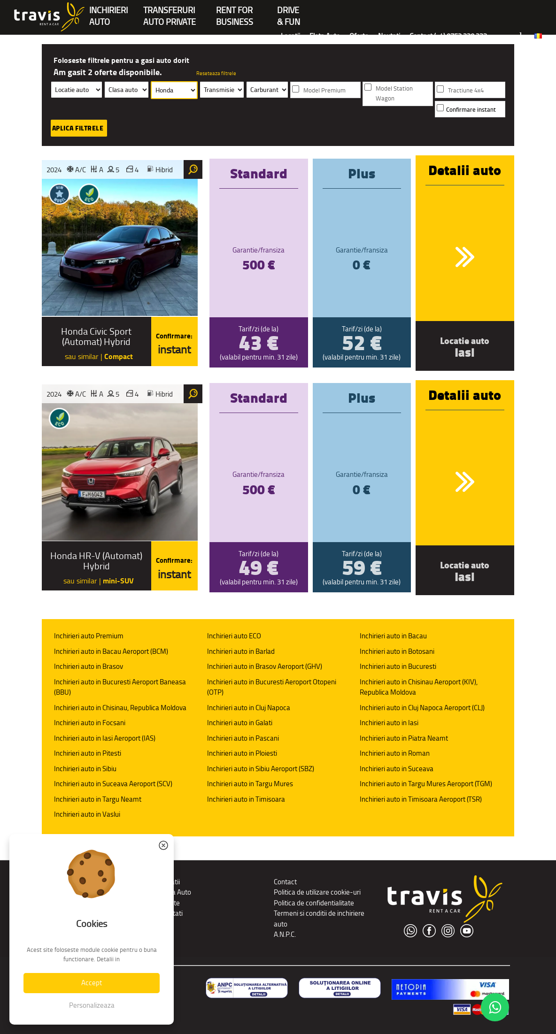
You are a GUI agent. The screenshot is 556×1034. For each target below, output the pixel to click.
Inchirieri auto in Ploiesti (242, 753)
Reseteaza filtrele (216, 73)
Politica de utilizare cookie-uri (317, 892)
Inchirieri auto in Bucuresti (398, 666)
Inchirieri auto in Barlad (241, 651)
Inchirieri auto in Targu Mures (250, 783)
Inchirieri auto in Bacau (393, 636)
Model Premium (324, 90)
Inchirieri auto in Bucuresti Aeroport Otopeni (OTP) (271, 687)
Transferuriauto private (169, 11)
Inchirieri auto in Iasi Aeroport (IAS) (104, 738)
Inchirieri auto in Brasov (88, 666)
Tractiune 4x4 (466, 90)
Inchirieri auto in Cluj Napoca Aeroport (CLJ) (422, 707)
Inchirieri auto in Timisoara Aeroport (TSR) (421, 799)
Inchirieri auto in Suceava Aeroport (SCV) (113, 783)
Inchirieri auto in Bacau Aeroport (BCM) (111, 651)
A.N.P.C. (285, 934)
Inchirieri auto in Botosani (397, 651)
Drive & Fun (288, 11)
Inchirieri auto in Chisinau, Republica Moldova (120, 707)
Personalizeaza (92, 1005)
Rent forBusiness (234, 11)
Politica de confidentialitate (314, 903)
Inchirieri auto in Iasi (389, 722)
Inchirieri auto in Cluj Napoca (248, 707)
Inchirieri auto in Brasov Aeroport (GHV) (264, 666)
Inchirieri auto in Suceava (396, 768)
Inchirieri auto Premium (89, 636)
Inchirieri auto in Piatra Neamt (404, 738)
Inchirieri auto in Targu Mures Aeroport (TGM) (426, 783)
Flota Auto (324, 36)
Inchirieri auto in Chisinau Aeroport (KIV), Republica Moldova (419, 687)
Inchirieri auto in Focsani (89, 722)
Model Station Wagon (394, 93)
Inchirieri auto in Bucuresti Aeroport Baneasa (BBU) (120, 687)
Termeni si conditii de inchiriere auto (319, 918)
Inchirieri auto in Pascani (243, 738)
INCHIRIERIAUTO (108, 11)
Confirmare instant (471, 109)
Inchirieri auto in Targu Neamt (97, 799)
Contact (285, 882)
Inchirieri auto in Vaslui (87, 814)
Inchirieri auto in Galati (239, 722)
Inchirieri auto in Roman (395, 753)
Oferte (359, 36)
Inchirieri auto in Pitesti (87, 753)
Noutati (389, 36)
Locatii (290, 36)
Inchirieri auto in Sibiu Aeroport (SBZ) (260, 768)
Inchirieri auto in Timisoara (246, 799)
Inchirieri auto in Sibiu (85, 768)
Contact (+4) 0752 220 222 (448, 36)
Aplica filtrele (78, 128)
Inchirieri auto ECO (234, 636)
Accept (91, 982)
